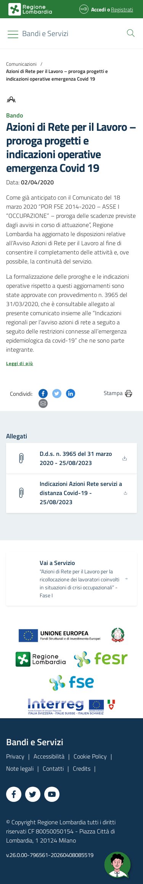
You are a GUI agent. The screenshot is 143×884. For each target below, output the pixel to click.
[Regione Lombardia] (45, 33)
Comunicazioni (21, 64)
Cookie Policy (90, 756)
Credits (81, 768)
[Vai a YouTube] (51, 794)
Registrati (122, 9)
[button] (129, 32)
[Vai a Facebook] (13, 794)
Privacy (15, 756)
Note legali (20, 768)
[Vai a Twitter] (32, 794)
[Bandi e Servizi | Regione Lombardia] (30, 9)
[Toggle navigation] (13, 34)
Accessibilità (49, 756)
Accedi (98, 9)
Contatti (53, 768)
